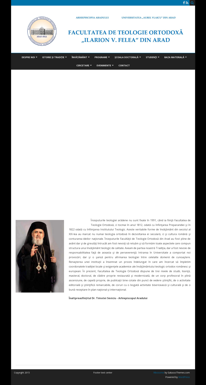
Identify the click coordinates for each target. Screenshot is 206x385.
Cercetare (82, 65)
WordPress (184, 377)
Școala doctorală (126, 57)
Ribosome (158, 372)
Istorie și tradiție (53, 57)
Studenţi (151, 57)
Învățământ (79, 57)
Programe (101, 57)
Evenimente (104, 65)
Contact (124, 65)
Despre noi (28, 57)
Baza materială (174, 57)
